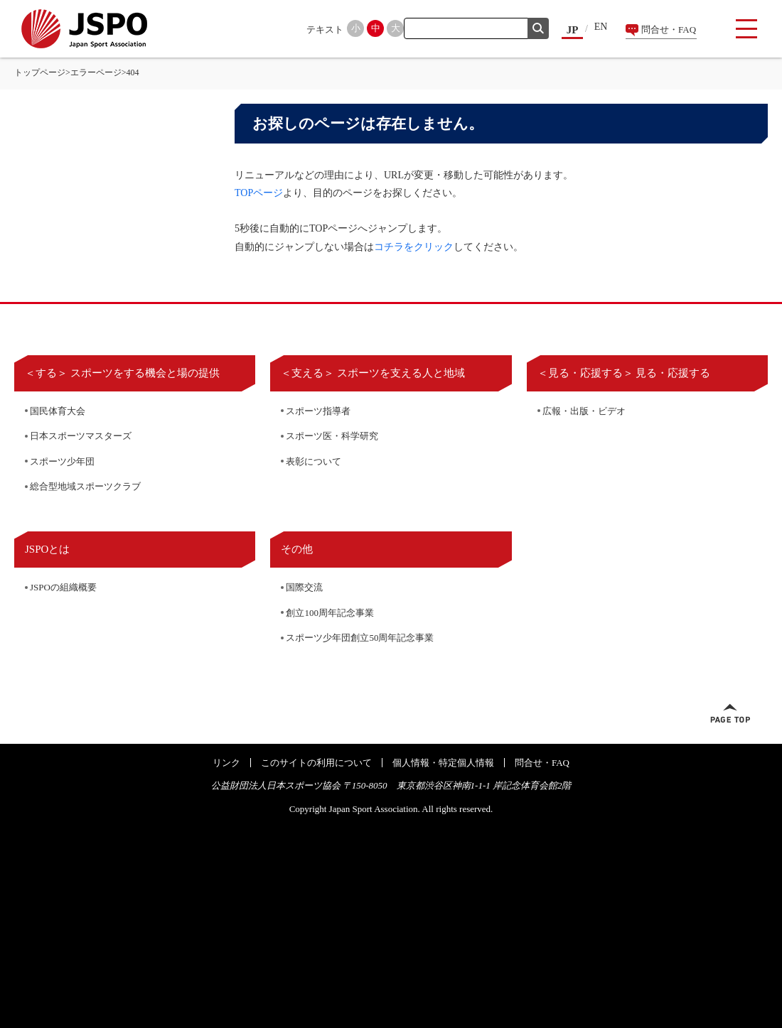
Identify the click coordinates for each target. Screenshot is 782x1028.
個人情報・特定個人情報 (443, 762)
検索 (538, 28)
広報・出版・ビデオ (584, 411)
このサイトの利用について (316, 762)
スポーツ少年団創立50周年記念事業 (360, 637)
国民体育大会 (57, 411)
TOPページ (259, 193)
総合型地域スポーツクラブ (85, 486)
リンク (226, 762)
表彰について (313, 461)
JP (573, 30)
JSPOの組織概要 (63, 587)
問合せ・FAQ (668, 29)
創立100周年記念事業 (330, 612)
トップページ (39, 72)
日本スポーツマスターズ (81, 436)
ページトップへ (730, 713)
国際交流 (304, 587)
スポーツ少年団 (62, 461)
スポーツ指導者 (318, 411)
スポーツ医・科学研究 (332, 436)
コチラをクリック (414, 247)
